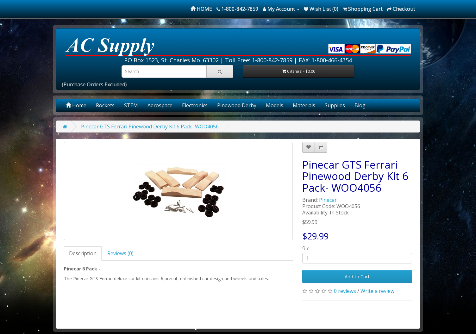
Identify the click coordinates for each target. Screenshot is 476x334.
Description (83, 253)
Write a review (377, 291)
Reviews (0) (120, 253)
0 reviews (345, 291)
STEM (131, 105)
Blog (360, 105)
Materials (304, 105)
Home (76, 105)
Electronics (195, 105)
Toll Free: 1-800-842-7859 (258, 60)
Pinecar (328, 199)
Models (274, 105)
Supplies (335, 105)
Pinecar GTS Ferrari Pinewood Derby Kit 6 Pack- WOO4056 (150, 126)
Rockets (105, 105)
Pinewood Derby (236, 105)
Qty (305, 247)
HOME (201, 8)
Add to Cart (357, 276)
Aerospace (159, 105)
